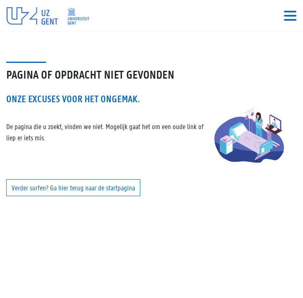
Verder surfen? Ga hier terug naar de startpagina (73, 187)
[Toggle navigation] (290, 16)
